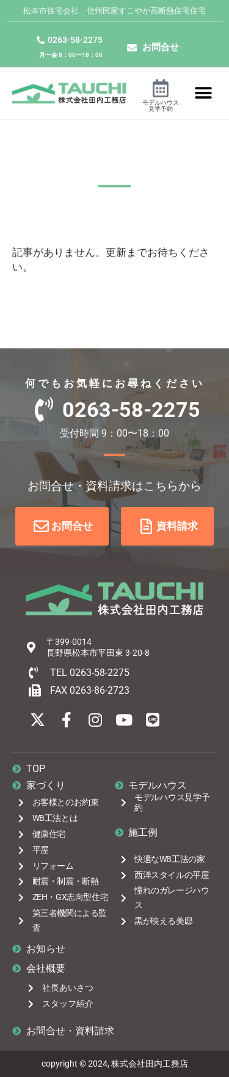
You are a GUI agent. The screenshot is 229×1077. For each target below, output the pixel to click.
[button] (203, 93)
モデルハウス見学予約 (160, 105)
